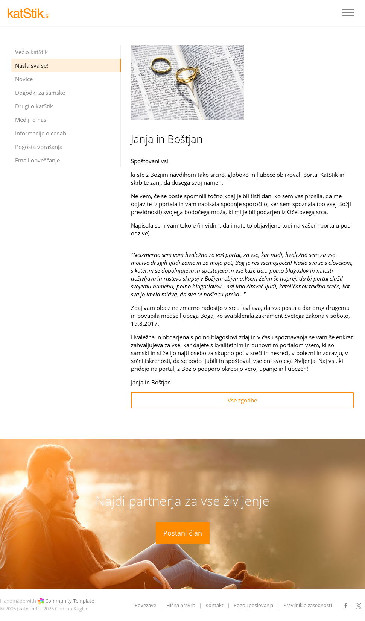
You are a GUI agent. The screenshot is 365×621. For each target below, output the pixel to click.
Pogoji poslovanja (253, 605)
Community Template (69, 600)
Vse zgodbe (242, 400)
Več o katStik (31, 52)
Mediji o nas (30, 119)
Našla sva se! (31, 65)
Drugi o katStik (34, 106)
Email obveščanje (37, 160)
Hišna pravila (180, 605)
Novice (24, 79)
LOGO (30, 13)
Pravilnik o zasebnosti (307, 605)
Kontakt (214, 605)
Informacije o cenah (40, 133)
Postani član (182, 532)
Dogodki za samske (40, 92)
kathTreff (28, 608)
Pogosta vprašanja (38, 146)
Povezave (145, 605)
